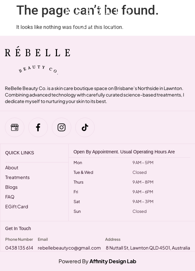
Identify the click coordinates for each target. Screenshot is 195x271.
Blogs (11, 187)
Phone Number (19, 239)
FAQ (9, 197)
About (11, 167)
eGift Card (16, 206)
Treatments (17, 177)
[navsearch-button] (175, 18)
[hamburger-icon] (10, 17)
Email (43, 239)
